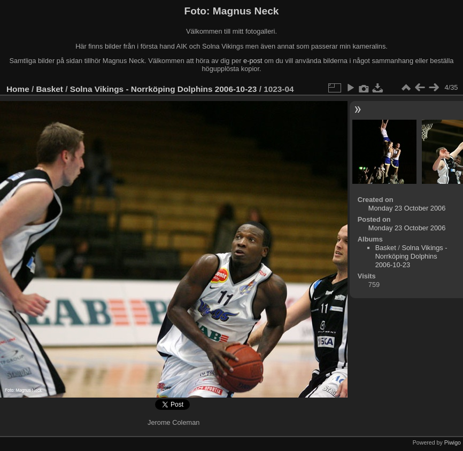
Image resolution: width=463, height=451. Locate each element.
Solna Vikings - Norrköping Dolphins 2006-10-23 (163, 89)
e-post (253, 61)
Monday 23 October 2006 (406, 208)
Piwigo (452, 442)
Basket (49, 89)
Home (17, 89)
